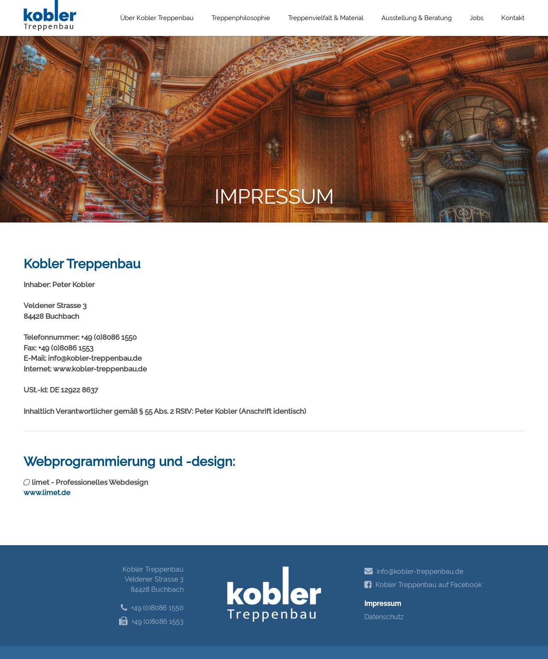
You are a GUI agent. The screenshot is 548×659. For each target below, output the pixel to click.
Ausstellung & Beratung (416, 18)
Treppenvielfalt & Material (325, 18)
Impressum (382, 604)
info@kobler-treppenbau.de (413, 571)
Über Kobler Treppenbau (157, 18)
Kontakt (512, 18)
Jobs (476, 18)
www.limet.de (47, 492)
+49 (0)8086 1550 (152, 608)
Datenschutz (384, 617)
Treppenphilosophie (240, 18)
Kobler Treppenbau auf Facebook (423, 585)
